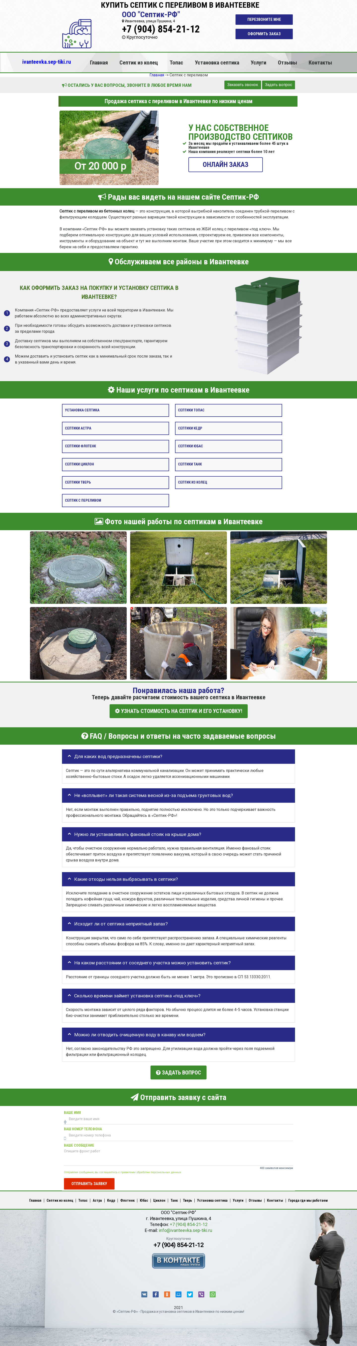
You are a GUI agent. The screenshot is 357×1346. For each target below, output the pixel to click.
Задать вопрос (278, 84)
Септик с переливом (83, 500)
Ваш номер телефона (83, 1126)
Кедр (111, 1198)
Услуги (258, 62)
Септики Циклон (79, 464)
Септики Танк (190, 464)
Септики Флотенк (80, 446)
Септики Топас (191, 410)
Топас (176, 62)
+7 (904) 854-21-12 (161, 29)
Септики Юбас (190, 446)
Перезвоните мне (264, 19)
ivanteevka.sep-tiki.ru (46, 62)
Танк (174, 1198)
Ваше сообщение (79, 1143)
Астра (97, 1198)
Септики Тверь (78, 482)
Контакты (320, 62)
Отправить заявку (89, 1181)
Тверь (187, 1198)
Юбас (144, 1198)
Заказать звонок (242, 84)
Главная (99, 62)
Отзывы (287, 62)
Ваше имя (72, 1110)
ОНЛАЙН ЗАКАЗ (225, 164)
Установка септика (217, 62)
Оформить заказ (264, 33)
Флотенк (127, 1198)
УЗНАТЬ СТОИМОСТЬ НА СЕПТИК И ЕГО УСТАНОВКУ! (178, 711)
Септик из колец (138, 62)
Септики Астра (78, 428)
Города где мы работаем (308, 1198)
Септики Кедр (190, 428)
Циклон (159, 1198)
